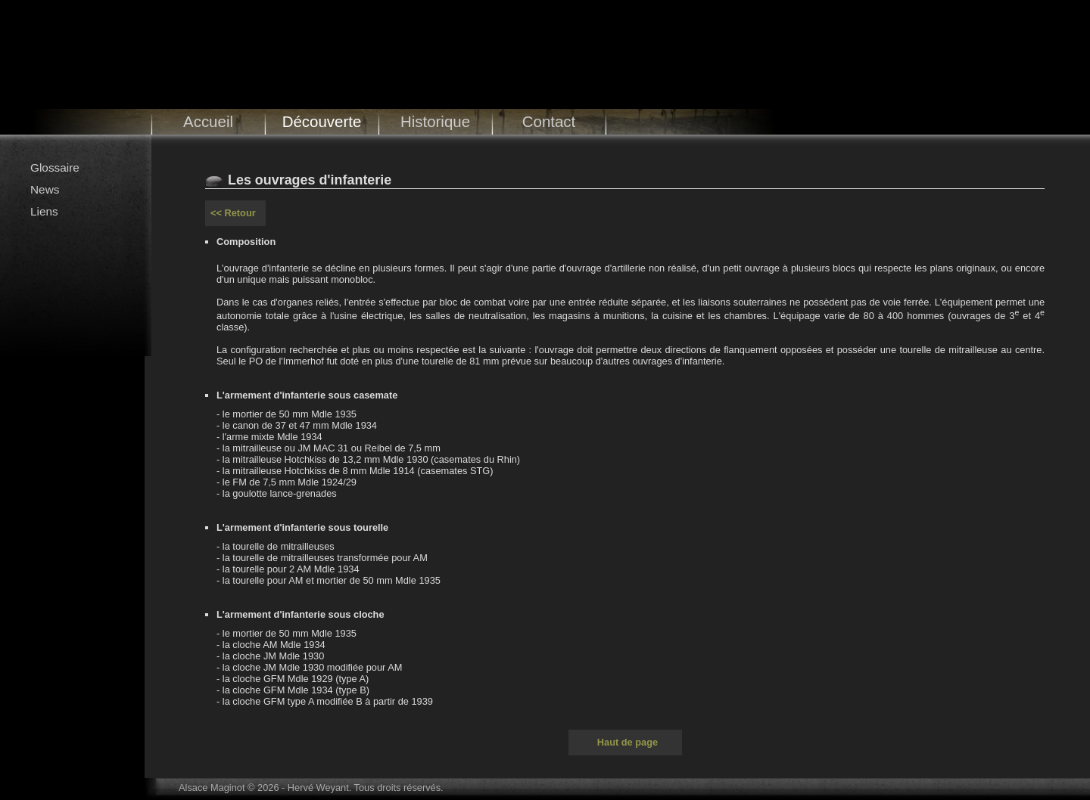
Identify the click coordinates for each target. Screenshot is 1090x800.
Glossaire (54, 167)
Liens (44, 211)
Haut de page (627, 742)
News (44, 189)
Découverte (322, 121)
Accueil (208, 121)
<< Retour (233, 213)
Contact (549, 121)
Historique (435, 121)
